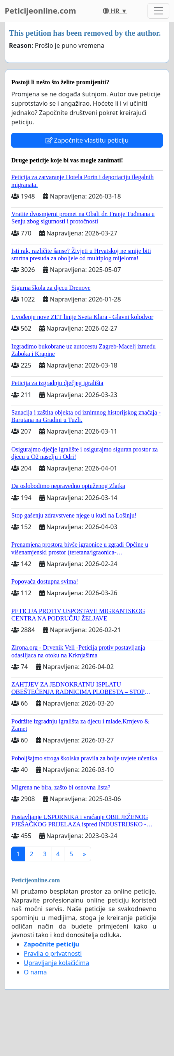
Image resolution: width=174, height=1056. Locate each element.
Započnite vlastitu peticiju (87, 140)
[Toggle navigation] (158, 11)
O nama (35, 972)
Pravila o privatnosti (53, 953)
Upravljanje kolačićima (56, 962)
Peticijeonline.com (40, 10)
